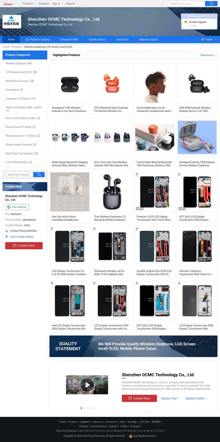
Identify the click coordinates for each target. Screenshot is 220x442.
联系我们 (156, 422)
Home (11, 39)
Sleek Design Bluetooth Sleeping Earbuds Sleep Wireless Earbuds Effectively (70, 163)
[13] (20, 98)
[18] (22, 153)
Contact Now (24, 245)
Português (135, 426)
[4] (21, 144)
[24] (20, 81)
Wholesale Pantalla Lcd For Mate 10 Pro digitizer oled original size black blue (109, 272)
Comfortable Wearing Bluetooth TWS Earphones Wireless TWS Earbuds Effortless (154, 163)
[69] (19, 63)
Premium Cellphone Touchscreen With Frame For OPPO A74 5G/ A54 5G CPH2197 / (195, 272)
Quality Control (97, 39)
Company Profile (69, 39)
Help (122, 422)
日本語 (123, 426)
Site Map (132, 422)
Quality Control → (197, 398)
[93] (21, 72)
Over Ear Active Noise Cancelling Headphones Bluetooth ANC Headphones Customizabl (67, 218)
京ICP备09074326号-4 (143, 436)
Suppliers (44, 4)
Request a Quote (148, 39)
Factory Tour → (171, 398)
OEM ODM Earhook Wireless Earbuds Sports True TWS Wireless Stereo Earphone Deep (196, 109)
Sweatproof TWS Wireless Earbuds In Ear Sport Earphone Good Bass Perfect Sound (69, 109)
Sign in (56, 4)
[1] (24, 109)
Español (113, 426)
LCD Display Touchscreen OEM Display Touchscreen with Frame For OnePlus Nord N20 (112, 327)
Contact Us (122, 39)
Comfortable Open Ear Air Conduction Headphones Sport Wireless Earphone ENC (154, 109)
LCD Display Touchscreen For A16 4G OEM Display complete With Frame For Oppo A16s (69, 272)
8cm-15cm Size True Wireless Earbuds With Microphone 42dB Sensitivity (111, 163)
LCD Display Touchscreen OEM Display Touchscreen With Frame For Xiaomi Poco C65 (196, 327)
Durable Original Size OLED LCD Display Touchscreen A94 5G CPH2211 (154, 272)
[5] (14, 89)
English (206, 39)
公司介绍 (144, 422)
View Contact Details (21, 236)
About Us (97, 422)
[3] (23, 118)
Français (83, 426)
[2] (23, 135)
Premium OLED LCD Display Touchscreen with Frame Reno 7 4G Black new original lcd (154, 218)
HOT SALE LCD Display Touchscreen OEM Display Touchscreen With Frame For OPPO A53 (195, 218)
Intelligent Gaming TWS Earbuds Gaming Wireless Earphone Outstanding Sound (197, 163)
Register (70, 4)
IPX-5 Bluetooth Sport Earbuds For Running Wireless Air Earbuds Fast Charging (111, 109)
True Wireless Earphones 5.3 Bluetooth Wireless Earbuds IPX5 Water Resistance (110, 218)
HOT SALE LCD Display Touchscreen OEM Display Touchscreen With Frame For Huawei (153, 327)
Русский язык (98, 426)
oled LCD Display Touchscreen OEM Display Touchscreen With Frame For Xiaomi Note (69, 327)
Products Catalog (37, 39)
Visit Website (16, 207)
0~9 (162, 430)
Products (28, 4)
